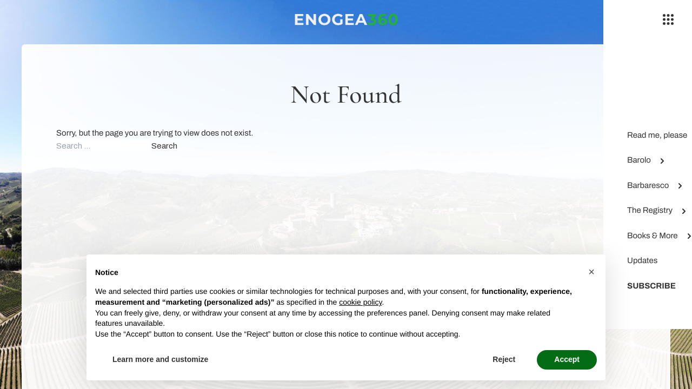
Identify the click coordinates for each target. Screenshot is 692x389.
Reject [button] (504, 359)
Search (164, 146)
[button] (591, 271)
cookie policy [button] (360, 302)
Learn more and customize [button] (160, 359)
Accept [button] (567, 359)
